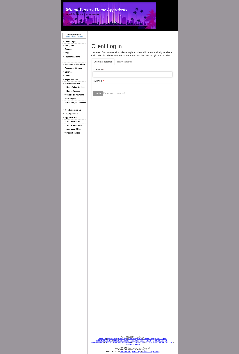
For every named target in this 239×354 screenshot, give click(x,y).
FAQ (66, 53)
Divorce (67, 72)
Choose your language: (74, 34)
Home (72, 27)
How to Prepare (72, 91)
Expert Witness (70, 80)
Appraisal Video (72, 121)
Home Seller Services (74, 87)
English (68, 36)
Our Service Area (91, 27)
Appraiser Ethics (72, 129)
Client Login (69, 41)
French (74, 36)
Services (67, 49)
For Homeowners (71, 83)
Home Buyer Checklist (75, 102)
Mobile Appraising (72, 110)
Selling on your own (74, 95)
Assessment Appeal (72, 68)
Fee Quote (68, 45)
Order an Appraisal (129, 27)
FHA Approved (70, 114)
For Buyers (70, 99)
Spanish (80, 36)
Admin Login (136, 351)
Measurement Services (74, 64)
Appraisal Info (70, 118)
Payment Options (71, 57)
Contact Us (110, 27)
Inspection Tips (72, 133)
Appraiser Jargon (73, 125)
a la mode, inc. (125, 351)
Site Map (156, 351)
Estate (66, 76)
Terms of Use (147, 351)
